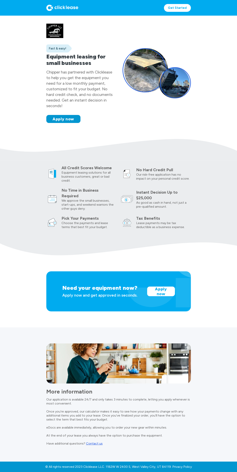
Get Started (177, 8)
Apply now (63, 119)
